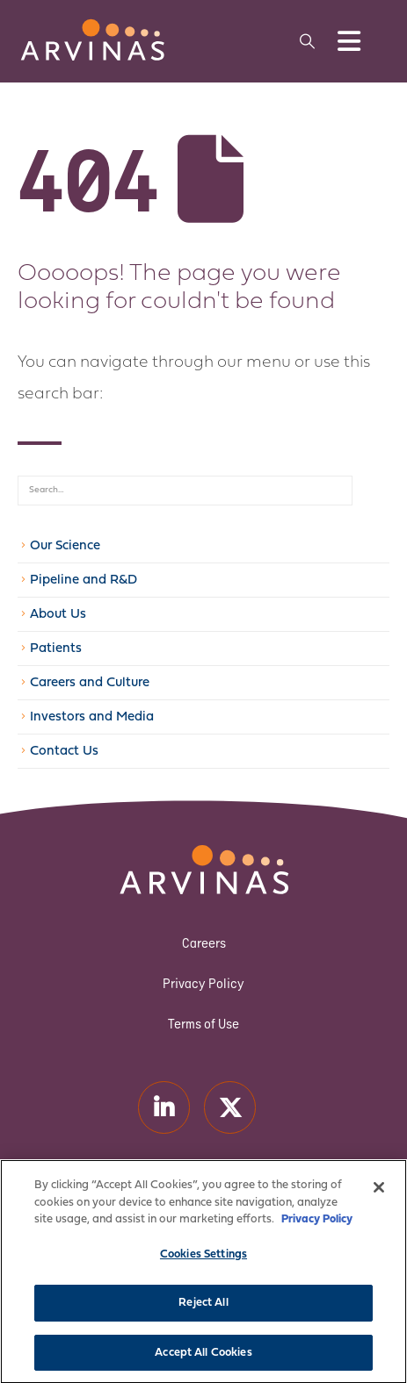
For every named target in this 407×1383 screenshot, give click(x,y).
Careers (204, 943)
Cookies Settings (203, 1266)
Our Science (65, 546)
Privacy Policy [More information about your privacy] (316, 1230)
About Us (58, 614)
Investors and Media (92, 717)
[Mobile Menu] (349, 41)
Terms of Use (203, 1023)
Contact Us (64, 751)
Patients (56, 649)
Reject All (203, 1314)
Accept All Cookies (203, 1364)
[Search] (370, 490)
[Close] (379, 1198)
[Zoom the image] (92, 26)
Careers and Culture (89, 683)
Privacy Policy (203, 983)
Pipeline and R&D (83, 580)
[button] (307, 41)
